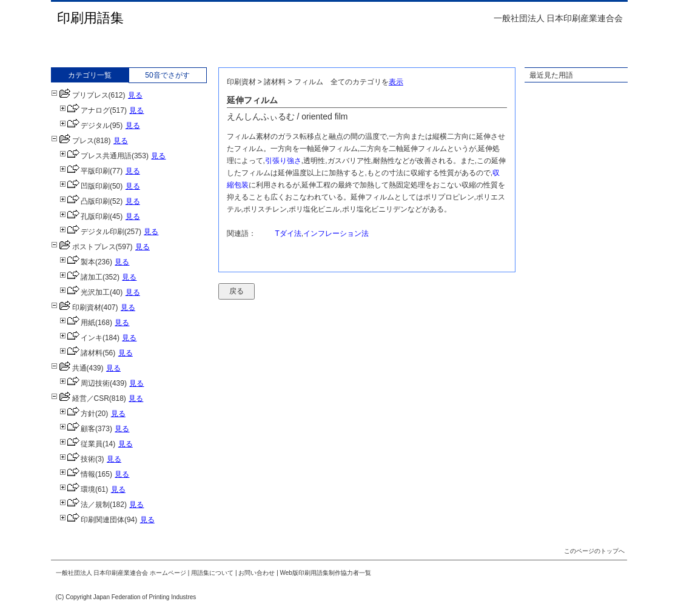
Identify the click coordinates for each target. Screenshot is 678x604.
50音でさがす (167, 75)
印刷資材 (76, 307)
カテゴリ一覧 (90, 75)
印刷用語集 (90, 17)
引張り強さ (283, 160)
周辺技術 (84, 383)
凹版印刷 (84, 186)
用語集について (212, 572)
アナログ (84, 110)
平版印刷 (84, 171)
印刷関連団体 (91, 519)
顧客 (77, 428)
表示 (396, 82)
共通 (69, 368)
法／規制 (84, 504)
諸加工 (80, 277)
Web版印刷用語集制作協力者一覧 (325, 572)
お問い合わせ (256, 572)
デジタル (84, 125)
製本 (77, 262)
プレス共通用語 (95, 156)
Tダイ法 (288, 233)
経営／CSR (80, 398)
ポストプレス (83, 247)
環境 (77, 489)
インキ (80, 338)
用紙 (77, 322)
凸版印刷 (84, 201)
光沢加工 (84, 292)
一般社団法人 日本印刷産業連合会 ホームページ (121, 572)
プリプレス (80, 95)
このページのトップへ (594, 551)
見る (135, 95)
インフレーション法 (336, 233)
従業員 (80, 444)
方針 (77, 413)
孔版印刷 (84, 216)
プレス (72, 140)
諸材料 (80, 353)
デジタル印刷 (91, 231)
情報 (77, 474)
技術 (77, 459)
